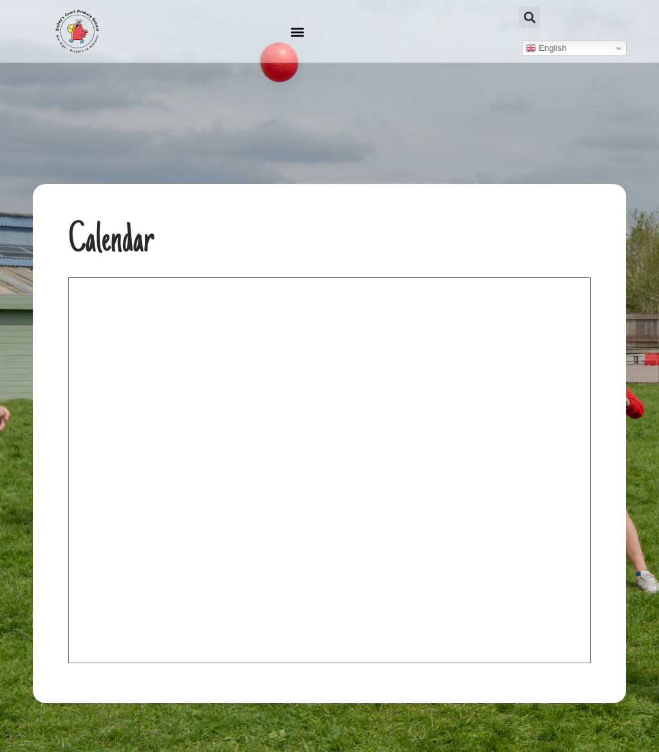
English (546, 48)
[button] (297, 31)
